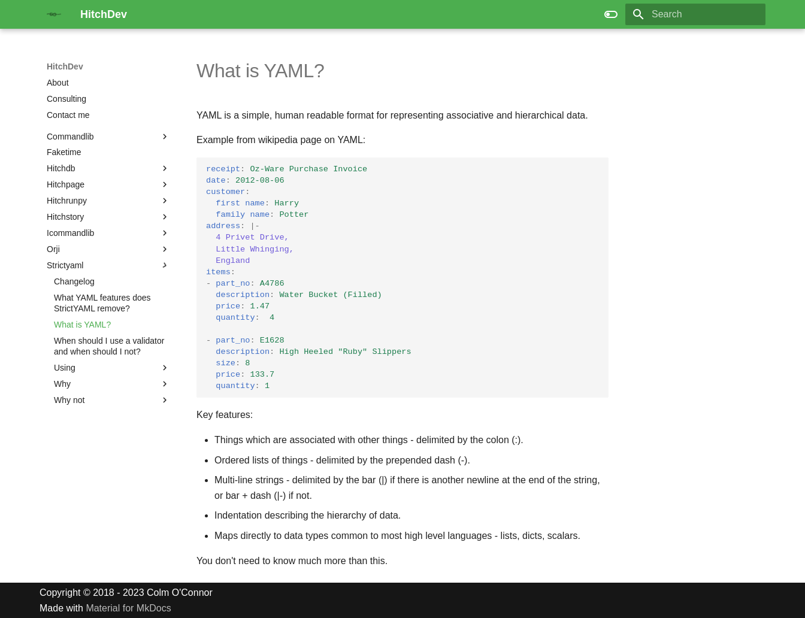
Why (62, 384)
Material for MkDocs (128, 608)
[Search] (695, 14)
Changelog (74, 281)
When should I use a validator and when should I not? (109, 346)
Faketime (64, 152)
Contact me (68, 115)
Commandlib (70, 136)
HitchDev (65, 66)
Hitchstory (65, 217)
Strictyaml (65, 265)
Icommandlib (70, 233)
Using (64, 367)
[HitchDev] (54, 14)
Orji (53, 249)
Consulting (66, 99)
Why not (69, 400)
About (58, 82)
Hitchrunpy (67, 200)
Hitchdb (61, 168)
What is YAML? (82, 324)
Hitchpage (65, 184)
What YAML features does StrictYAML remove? (102, 303)
